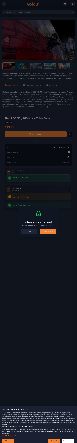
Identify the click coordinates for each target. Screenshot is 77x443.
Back (29, 232)
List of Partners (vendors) (10, 437)
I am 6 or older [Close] (48, 232)
